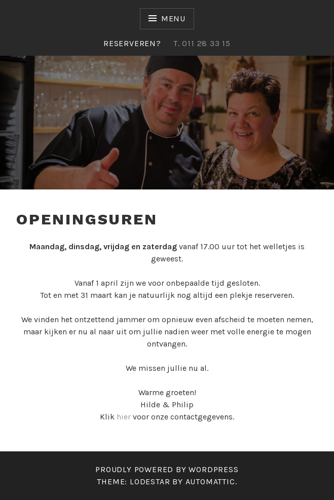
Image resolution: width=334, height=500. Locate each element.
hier (124, 416)
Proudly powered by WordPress (166, 469)
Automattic (210, 481)
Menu (173, 18)
